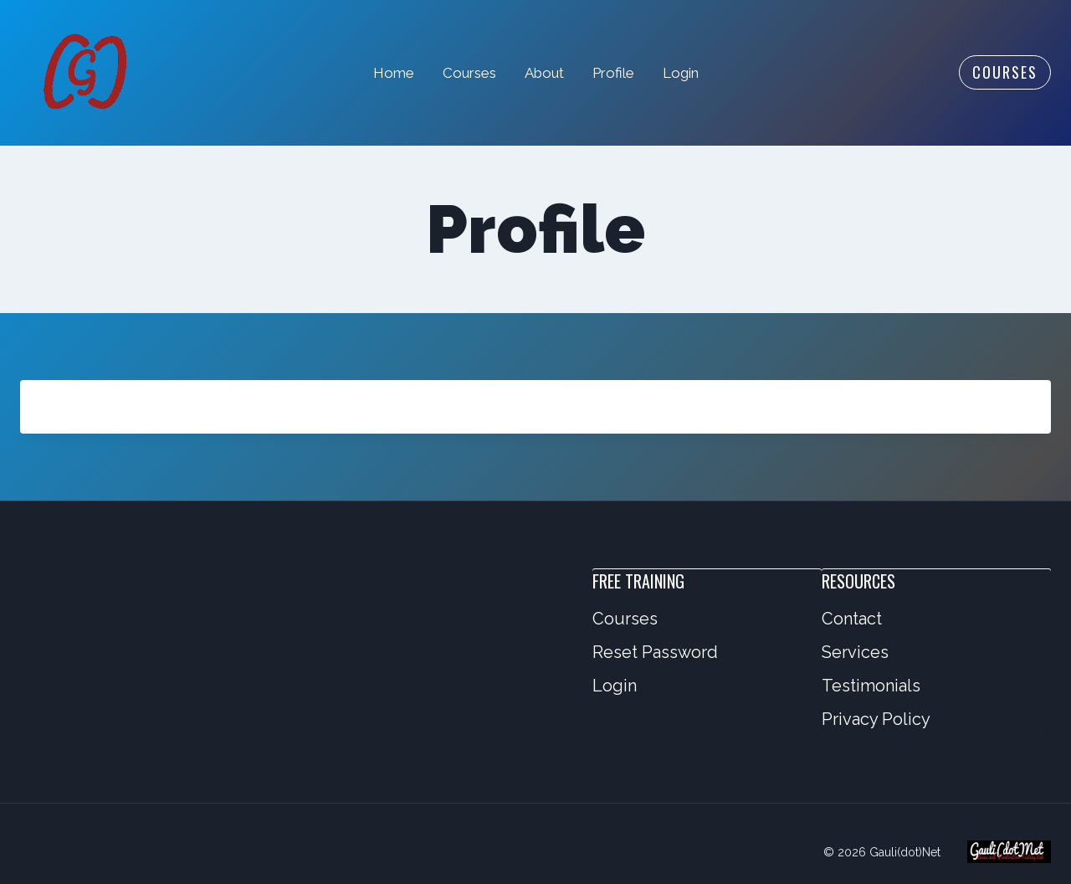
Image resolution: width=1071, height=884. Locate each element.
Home (393, 72)
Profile (613, 72)
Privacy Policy (876, 719)
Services (855, 652)
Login (681, 72)
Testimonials (871, 686)
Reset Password (655, 652)
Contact (852, 619)
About (544, 72)
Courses (469, 72)
